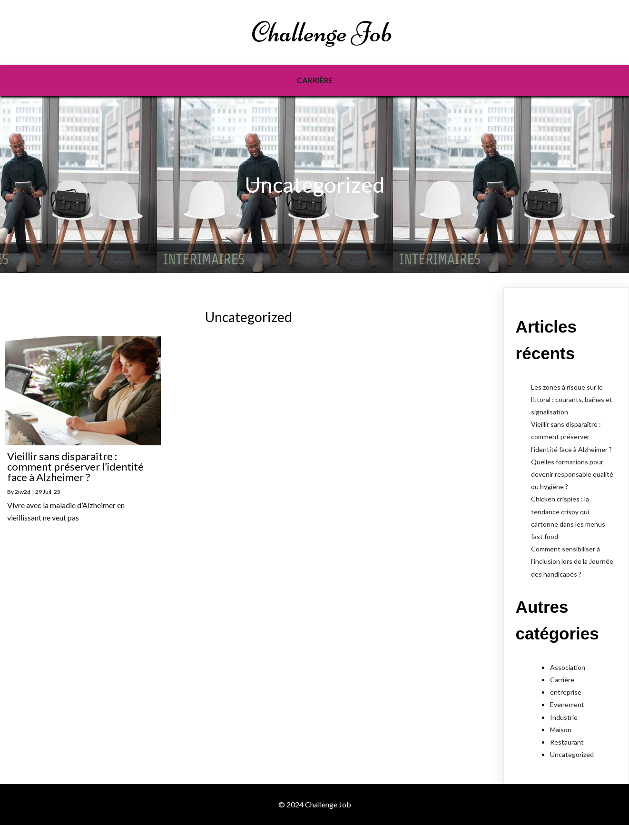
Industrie (564, 717)
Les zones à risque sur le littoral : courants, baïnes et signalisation (571, 399)
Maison (560, 730)
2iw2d (22, 491)
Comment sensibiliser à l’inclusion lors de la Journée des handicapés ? (572, 561)
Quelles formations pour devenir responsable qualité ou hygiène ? (572, 474)
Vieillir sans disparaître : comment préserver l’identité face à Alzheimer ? (571, 436)
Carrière (562, 680)
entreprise (565, 692)
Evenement (567, 704)
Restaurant (567, 742)
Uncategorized (572, 754)
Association (567, 667)
